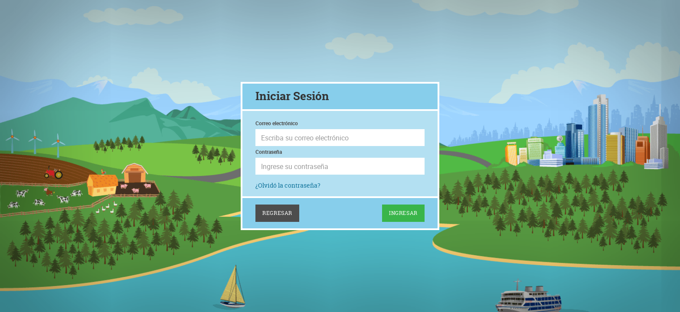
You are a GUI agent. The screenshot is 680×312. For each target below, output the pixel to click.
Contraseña (268, 151)
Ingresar (403, 213)
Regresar (277, 213)
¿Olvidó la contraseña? (287, 185)
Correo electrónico (276, 123)
